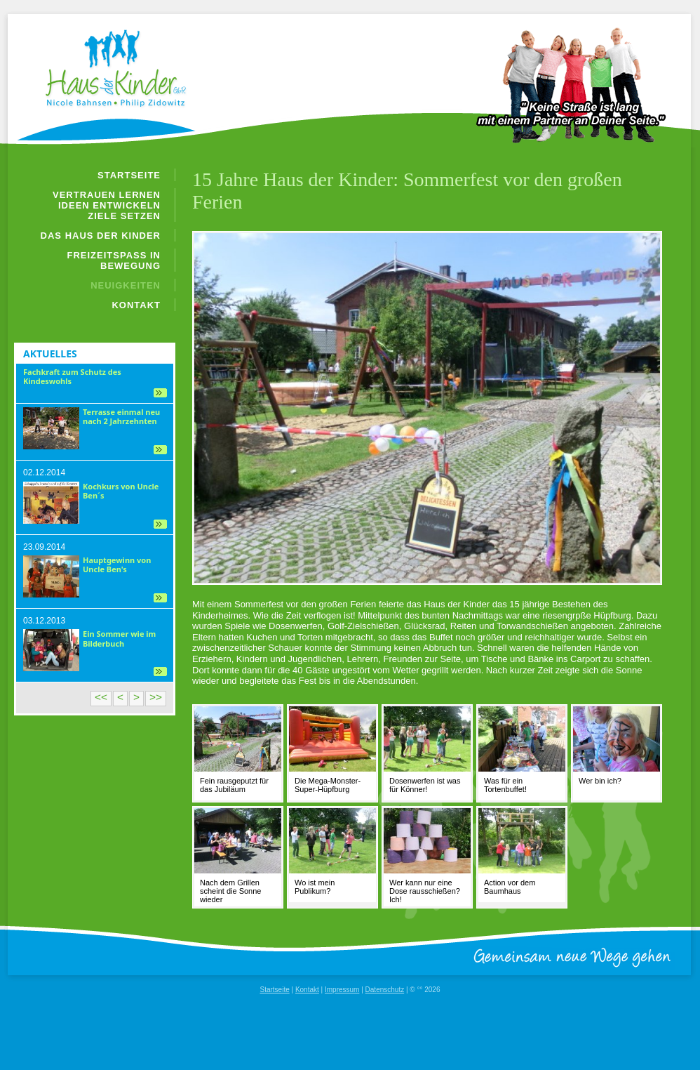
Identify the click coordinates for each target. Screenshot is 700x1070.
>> (155, 697)
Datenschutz (385, 989)
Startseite (129, 175)
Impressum (342, 989)
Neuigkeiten (125, 285)
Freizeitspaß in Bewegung (114, 260)
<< (101, 697)
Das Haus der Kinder (101, 235)
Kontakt (136, 305)
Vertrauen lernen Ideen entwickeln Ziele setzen (107, 205)
